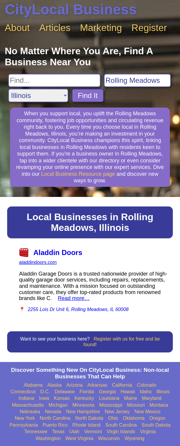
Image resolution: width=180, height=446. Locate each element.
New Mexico (147, 411)
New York (25, 418)
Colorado (146, 385)
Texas (58, 431)
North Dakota (89, 418)
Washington (47, 438)
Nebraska (30, 411)
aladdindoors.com (38, 262)
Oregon (157, 418)
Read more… (74, 298)
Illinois (163, 391)
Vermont (93, 431)
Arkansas (97, 385)
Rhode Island (86, 425)
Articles (55, 27)
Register (149, 27)
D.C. (45, 391)
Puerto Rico (55, 425)
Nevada (53, 411)
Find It (88, 95)
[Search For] (54, 80)
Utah (74, 431)
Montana (159, 405)
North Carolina (55, 418)
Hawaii (128, 391)
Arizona (74, 385)
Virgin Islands (121, 431)
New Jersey (117, 411)
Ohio (113, 418)
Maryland (152, 398)
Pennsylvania (24, 425)
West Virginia (79, 438)
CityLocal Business (71, 9)
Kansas (62, 398)
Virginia (148, 431)
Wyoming (135, 438)
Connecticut (23, 391)
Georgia (107, 391)
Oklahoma (134, 418)
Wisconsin (109, 438)
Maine (130, 398)
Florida (87, 391)
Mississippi (110, 405)
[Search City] (137, 80)
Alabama (33, 385)
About (17, 27)
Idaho (146, 391)
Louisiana (109, 398)
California (122, 385)
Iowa (44, 398)
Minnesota (83, 405)
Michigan (58, 405)
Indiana (26, 398)
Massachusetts (28, 405)
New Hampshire (83, 411)
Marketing (101, 27)
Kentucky (84, 398)
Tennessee (35, 431)
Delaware (65, 391)
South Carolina (121, 425)
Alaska (54, 385)
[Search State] (38, 95)
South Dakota (156, 425)
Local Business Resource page (78, 174)
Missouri (136, 405)
